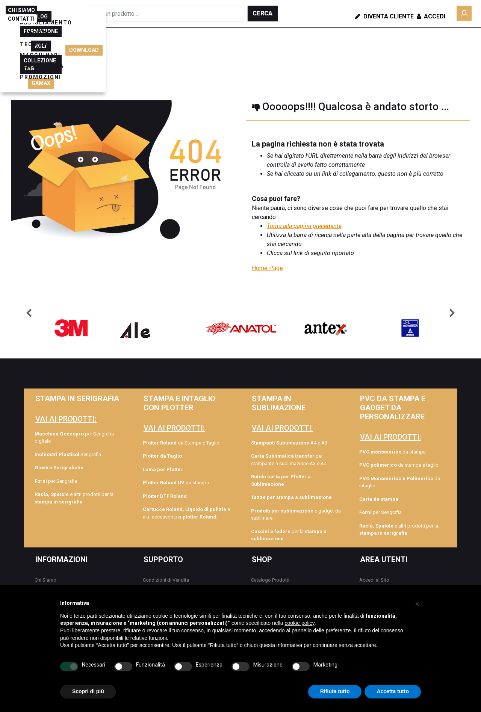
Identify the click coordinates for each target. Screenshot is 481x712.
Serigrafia (68, 454)
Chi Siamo (45, 580)
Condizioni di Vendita (166, 580)
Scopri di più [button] (88, 691)
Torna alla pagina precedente (304, 226)
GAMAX (398, 70)
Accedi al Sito (374, 580)
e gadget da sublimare (296, 514)
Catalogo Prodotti (270, 580)
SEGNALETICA (293, 50)
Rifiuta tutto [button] (335, 691)
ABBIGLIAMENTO (108, 50)
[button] (263, 13)
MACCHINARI (242, 50)
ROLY (371, 56)
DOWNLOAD (458, 56)
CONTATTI (21, 19)
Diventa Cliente (384, 16)
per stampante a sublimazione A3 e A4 (289, 459)
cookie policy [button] (300, 623)
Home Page (267, 268)
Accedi (430, 16)
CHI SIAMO (21, 10)
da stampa (176, 482)
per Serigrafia (56, 481)
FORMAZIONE (411, 41)
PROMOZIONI (103, 61)
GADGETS (158, 50)
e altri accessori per (186, 513)
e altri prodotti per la (74, 498)
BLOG (376, 41)
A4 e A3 (289, 443)
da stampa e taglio (399, 465)
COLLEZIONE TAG (410, 56)
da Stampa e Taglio (181, 443)
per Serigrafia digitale (74, 437)
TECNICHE (197, 50)
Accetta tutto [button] (393, 691)
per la (289, 535)
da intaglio (399, 482)
